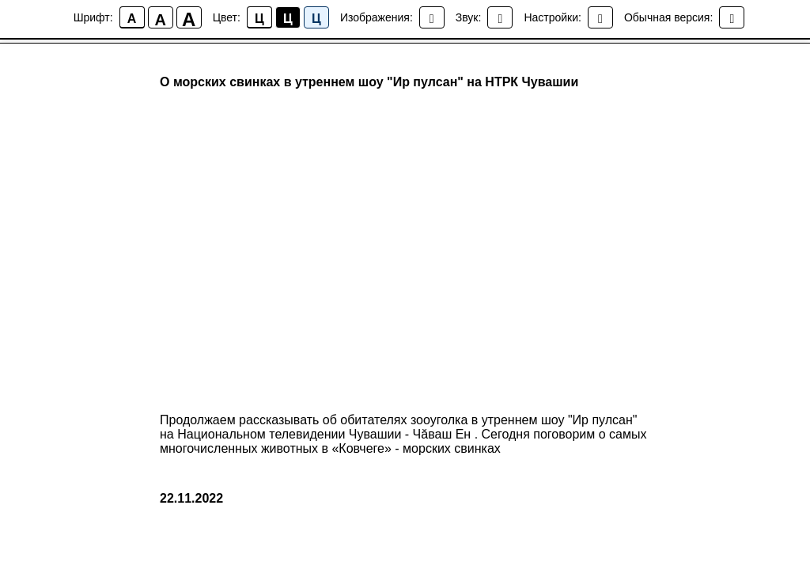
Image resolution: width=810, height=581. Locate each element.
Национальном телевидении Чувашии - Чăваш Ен (325, 434)
